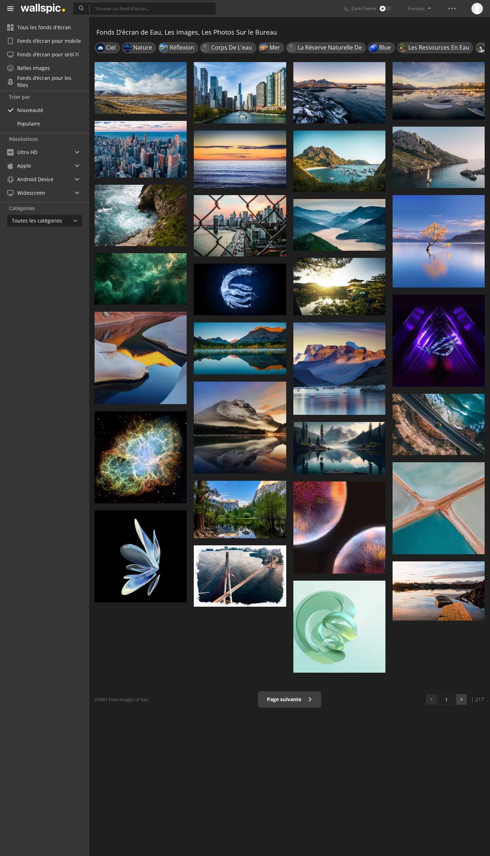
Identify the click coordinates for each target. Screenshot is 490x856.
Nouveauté (30, 110)
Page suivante (289, 699)
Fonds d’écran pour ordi (43, 54)
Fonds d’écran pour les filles (39, 81)
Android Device (30, 179)
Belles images (28, 68)
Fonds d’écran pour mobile (44, 40)
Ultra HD (22, 152)
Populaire (28, 123)
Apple (19, 165)
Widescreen (26, 192)
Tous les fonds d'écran (39, 27)
